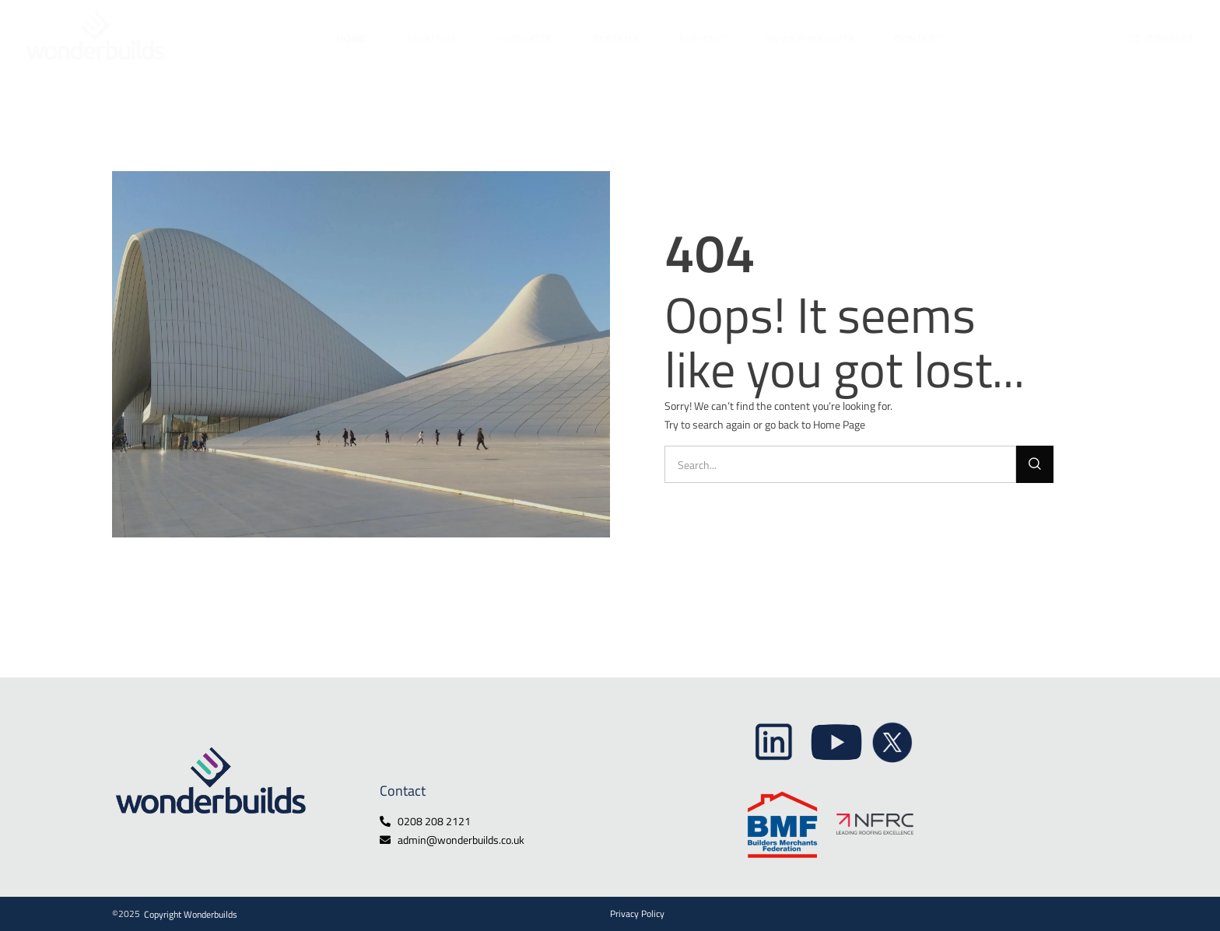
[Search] (1034, 464)
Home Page (839, 424)
